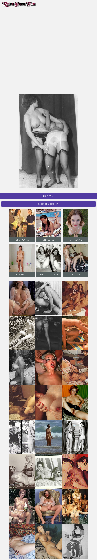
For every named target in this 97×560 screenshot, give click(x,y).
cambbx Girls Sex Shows (48, 204)
